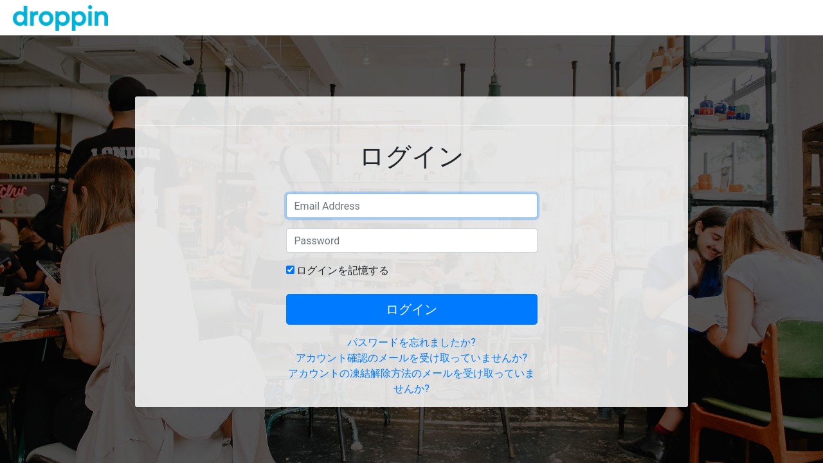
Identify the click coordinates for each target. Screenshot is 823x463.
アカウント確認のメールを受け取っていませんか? (411, 358)
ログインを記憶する (342, 270)
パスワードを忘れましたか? (411, 342)
